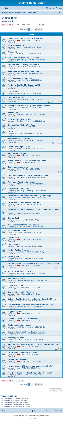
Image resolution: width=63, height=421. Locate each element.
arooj (18, 368)
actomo (19, 306)
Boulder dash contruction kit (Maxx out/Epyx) (28, 175)
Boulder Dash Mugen (17, 153)
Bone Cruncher (14, 92)
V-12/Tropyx (21, 184)
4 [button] (38, 29)
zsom (18, 93)
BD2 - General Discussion (19, 139)
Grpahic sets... (14, 237)
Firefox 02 (12, 52)
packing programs (16, 338)
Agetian (19, 127)
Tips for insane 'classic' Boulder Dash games (27, 160)
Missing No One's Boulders (20, 78)
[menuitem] (7, 8)
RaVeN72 (20, 54)
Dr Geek (19, 227)
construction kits (15, 285)
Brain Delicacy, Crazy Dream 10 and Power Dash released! (33, 264)
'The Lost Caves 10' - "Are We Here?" (24, 318)
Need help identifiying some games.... (24, 225)
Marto (19, 80)
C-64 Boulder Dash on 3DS (19, 119)
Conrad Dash (13, 218)
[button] (41, 29)
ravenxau (20, 259)
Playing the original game (19, 147)
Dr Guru (19, 133)
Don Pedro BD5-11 (16, 98)
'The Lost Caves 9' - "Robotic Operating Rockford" (30, 373)
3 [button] (35, 29)
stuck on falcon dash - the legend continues (27, 332)
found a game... (15, 244)
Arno (18, 40)
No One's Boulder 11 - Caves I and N (24, 85)
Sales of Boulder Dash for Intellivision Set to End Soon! (32, 299)
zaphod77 (20, 204)
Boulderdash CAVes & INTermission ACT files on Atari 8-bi (33, 344)
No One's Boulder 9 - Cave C (20, 272)
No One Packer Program (18, 250)
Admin (11, 21)
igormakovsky (21, 60)
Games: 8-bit (9, 17)
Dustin (19, 47)
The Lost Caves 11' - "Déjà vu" (21, 292)
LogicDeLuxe (21, 252)
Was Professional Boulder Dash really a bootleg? (29, 196)
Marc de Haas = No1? (17, 45)
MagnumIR (20, 114)
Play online (13, 112)
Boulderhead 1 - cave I (18, 279)
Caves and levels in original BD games (25, 58)
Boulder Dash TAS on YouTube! (21, 125)
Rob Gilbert (20, 121)
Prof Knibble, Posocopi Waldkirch (22, 352)
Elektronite (20, 301)
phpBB (24, 416)
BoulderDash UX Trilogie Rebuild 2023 (24, 65)
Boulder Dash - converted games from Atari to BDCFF (31, 305)
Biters (10, 132)
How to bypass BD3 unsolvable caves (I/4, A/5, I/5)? (30, 366)
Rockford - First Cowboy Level (21, 182)
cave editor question (17, 231)
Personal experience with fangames (23, 71)
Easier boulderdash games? (20, 325)
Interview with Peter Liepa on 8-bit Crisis (25, 38)
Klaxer (19, 375)
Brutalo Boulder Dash (17, 359)
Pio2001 (19, 148)
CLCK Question (15, 257)
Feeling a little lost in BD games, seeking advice (29, 106)
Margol (19, 213)
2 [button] (32, 29)
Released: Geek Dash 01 (18, 189)
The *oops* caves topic (18, 167)
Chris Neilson (21, 177)
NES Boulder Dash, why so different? (24, 202)
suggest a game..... (16, 311)
